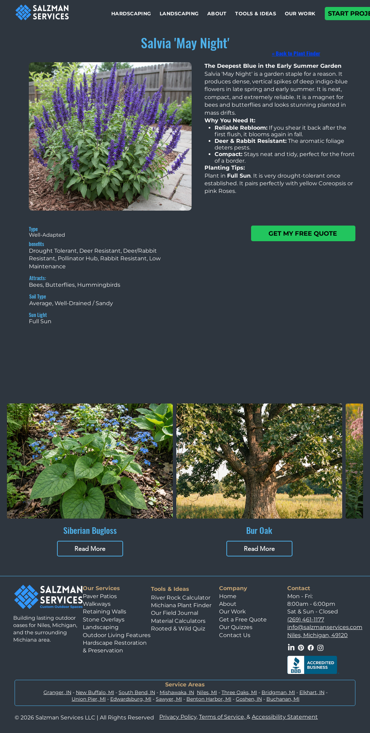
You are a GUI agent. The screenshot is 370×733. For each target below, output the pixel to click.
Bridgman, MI (278, 692)
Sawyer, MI (169, 699)
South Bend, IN (137, 692)
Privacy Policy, (178, 717)
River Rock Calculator (180, 597)
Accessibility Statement (285, 717)
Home (227, 596)
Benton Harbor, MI (208, 699)
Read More (89, 549)
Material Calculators (178, 621)
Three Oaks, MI (239, 692)
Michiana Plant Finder (182, 605)
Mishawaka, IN (177, 692)
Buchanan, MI (282, 699)
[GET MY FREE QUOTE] (303, 233)
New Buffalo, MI (95, 692)
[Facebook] (311, 648)
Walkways (97, 604)
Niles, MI (207, 692)
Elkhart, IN (311, 692)
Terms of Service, (223, 717)
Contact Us (234, 635)
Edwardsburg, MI (130, 699)
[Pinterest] (301, 648)
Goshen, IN (249, 699)
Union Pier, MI (89, 699)
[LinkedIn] (291, 648)
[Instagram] (320, 648)
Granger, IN (57, 692)
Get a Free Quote (243, 619)
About (227, 604)
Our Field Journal (174, 613)
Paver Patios (100, 596)
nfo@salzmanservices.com (325, 627)
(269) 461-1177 (305, 619)
